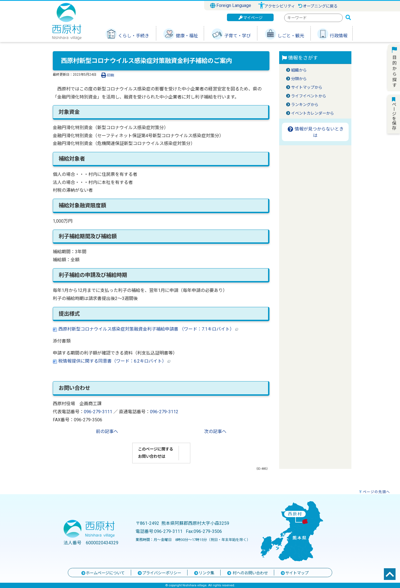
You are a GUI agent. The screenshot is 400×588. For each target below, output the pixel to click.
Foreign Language (230, 5)
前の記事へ (107, 431)
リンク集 (204, 573)
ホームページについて (103, 573)
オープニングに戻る (318, 6)
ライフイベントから (308, 96)
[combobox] (313, 18)
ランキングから (304, 104)
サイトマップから (306, 87)
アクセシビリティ (279, 6)
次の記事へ (215, 431)
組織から (299, 70)
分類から (299, 79)
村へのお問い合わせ (247, 573)
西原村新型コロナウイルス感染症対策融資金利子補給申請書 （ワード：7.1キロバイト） (145, 329)
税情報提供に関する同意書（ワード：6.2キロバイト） (111, 361)
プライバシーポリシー (159, 573)
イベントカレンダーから (312, 113)
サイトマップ (294, 573)
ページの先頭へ (376, 492)
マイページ (250, 18)
